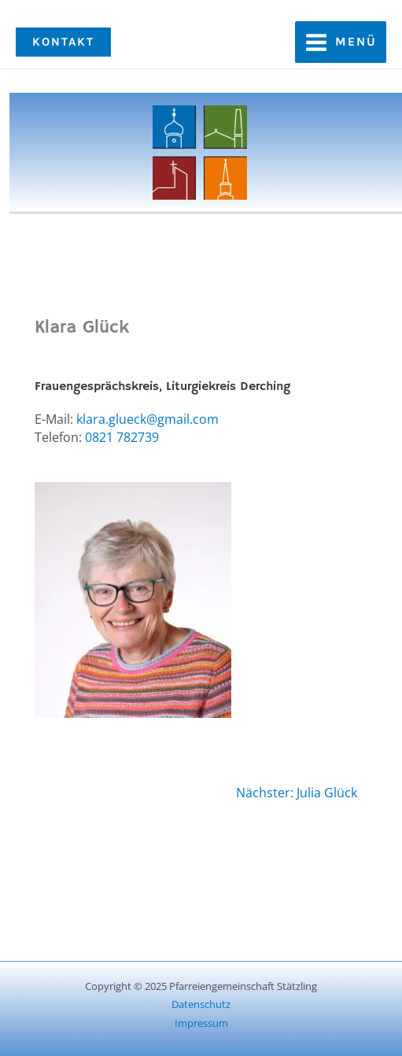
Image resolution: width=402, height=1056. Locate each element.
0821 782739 (122, 437)
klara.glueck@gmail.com (147, 419)
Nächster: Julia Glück (296, 792)
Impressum (201, 1023)
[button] (63, 42)
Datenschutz (201, 1004)
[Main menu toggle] (340, 42)
